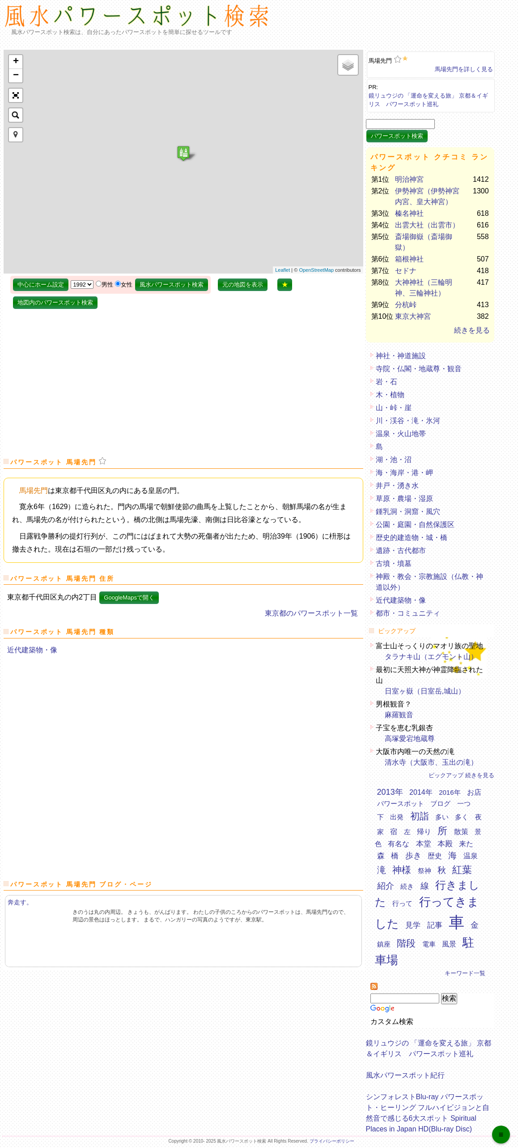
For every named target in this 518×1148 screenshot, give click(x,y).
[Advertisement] (444, 23)
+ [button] (16, 62)
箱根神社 (409, 259)
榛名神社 (409, 213)
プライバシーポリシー (332, 1141)
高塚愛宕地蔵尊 (410, 738)
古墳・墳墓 (394, 563)
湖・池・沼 (394, 459)
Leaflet (282, 270)
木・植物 (390, 394)
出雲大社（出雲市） (427, 225)
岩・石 (386, 382)
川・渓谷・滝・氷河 (408, 420)
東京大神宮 (413, 316)
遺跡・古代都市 (401, 550)
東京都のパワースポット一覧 (311, 613)
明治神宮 (409, 179)
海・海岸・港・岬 (404, 472)
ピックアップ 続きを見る (461, 775)
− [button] (16, 75)
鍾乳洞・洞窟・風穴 (408, 511)
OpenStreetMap (316, 270)
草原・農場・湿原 (404, 498)
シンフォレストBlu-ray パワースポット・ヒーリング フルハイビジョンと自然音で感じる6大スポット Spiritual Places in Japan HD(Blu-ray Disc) (427, 1110)
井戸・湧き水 (397, 485)
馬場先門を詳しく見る (464, 69)
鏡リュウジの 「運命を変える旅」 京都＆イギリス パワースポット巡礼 (428, 98)
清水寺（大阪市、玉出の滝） (431, 762)
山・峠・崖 (394, 407)
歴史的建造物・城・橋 (411, 537)
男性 (107, 284)
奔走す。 (20, 902)
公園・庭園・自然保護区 (415, 524)
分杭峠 (405, 304)
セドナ (405, 270)
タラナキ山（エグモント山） (431, 656)
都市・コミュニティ (408, 613)
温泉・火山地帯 (401, 433)
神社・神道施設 (401, 356)
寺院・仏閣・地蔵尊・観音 (419, 369)
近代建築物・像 (32, 650)
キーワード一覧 (465, 973)
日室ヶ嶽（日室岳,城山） (425, 691)
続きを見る (472, 330)
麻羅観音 (399, 715)
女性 (126, 284)
